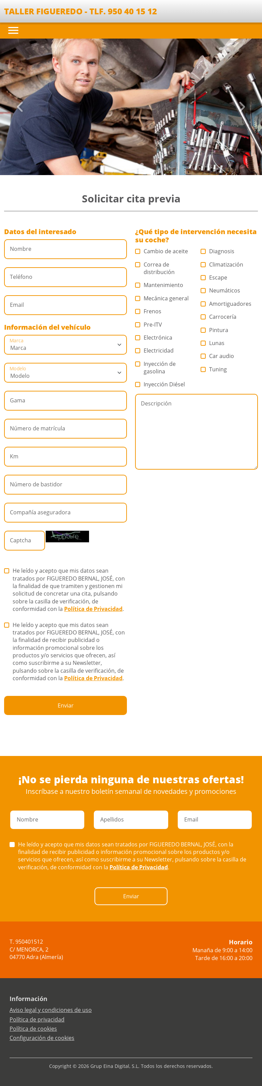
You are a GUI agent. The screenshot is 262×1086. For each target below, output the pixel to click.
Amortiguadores (226, 304)
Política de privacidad (37, 1019)
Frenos (148, 311)
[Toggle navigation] (13, 30)
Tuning (214, 369)
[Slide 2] (131, 164)
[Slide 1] (125, 164)
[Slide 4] (142, 164)
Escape (214, 277)
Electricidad (154, 350)
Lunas (213, 343)
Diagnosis (218, 251)
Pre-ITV (148, 324)
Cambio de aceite (161, 251)
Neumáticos (221, 290)
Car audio (217, 356)
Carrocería (219, 316)
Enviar (66, 705)
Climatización (222, 264)
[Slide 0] (120, 164)
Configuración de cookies (42, 1038)
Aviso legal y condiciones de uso (51, 1010)
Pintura (215, 330)
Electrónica (154, 337)
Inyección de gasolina (155, 367)
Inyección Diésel (160, 384)
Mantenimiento (159, 285)
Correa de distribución (155, 268)
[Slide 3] (136, 164)
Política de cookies (33, 1028)
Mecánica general (162, 298)
